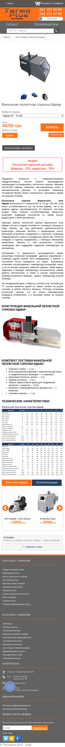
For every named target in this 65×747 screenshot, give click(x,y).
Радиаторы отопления (12, 644)
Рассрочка (56, 135)
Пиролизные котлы (11, 573)
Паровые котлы (9, 590)
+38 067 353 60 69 (20, 677)
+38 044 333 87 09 (20, 679)
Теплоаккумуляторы (11, 630)
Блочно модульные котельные (16, 594)
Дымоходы (7, 623)
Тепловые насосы (10, 627)
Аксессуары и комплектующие (16, 648)
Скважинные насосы (12, 658)
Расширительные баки (12, 655)
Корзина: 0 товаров (52, 3)
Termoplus (9, 745)
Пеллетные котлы (10, 580)
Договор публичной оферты (15, 709)
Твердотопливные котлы (13, 569)
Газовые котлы (9, 601)
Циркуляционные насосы (14, 651)
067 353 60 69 (51, 9)
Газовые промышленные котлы (16, 604)
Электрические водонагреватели (17, 637)
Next (59, 508)
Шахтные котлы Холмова (14, 583)
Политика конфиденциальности (17, 705)
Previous (5, 508)
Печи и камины (9, 597)
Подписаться (40, 728)
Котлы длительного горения (15, 576)
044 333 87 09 (51, 14)
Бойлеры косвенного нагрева (15, 634)
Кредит (10, 135)
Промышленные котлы (13, 587)
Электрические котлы (12, 641)
